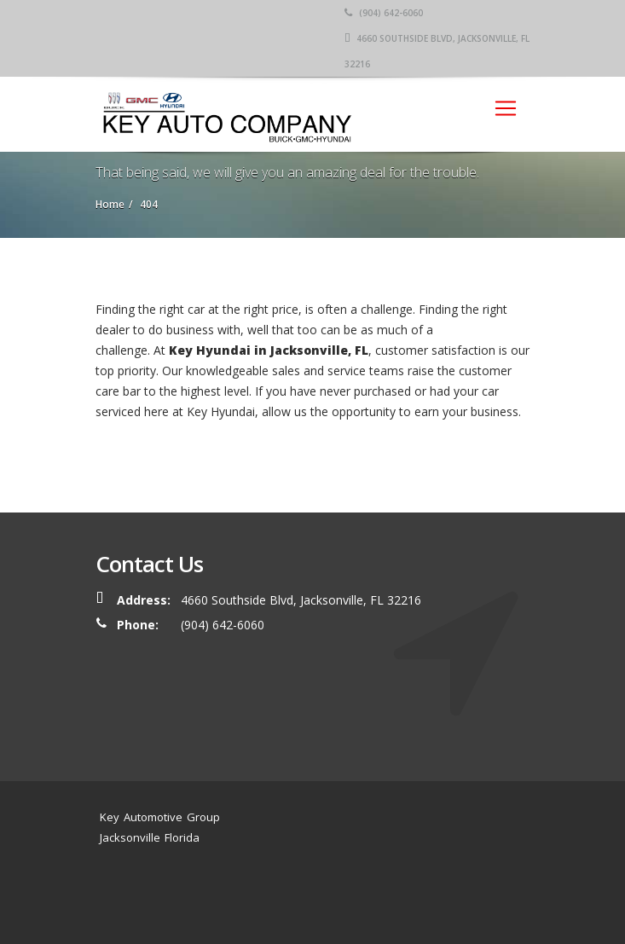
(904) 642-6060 (383, 13)
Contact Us (286, 899)
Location (438, 879)
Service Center (332, 879)
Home (270, 879)
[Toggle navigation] (506, 108)
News (392, 879)
